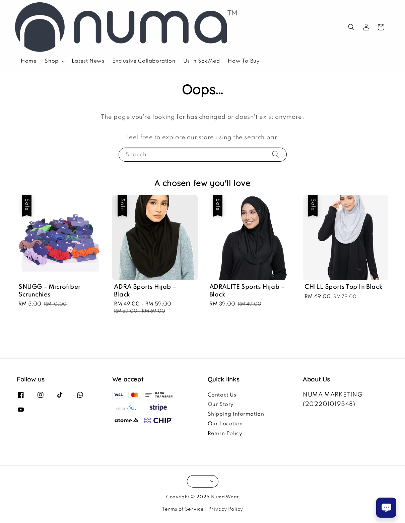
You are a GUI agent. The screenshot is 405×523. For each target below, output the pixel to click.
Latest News (88, 61)
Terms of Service (183, 509)
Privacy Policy (225, 509)
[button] (351, 27)
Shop (51, 61)
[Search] (275, 154)
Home (29, 61)
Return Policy (225, 433)
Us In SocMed (201, 61)
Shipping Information (236, 414)
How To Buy (244, 61)
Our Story (221, 404)
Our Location (225, 424)
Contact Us (222, 395)
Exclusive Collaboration (143, 61)
